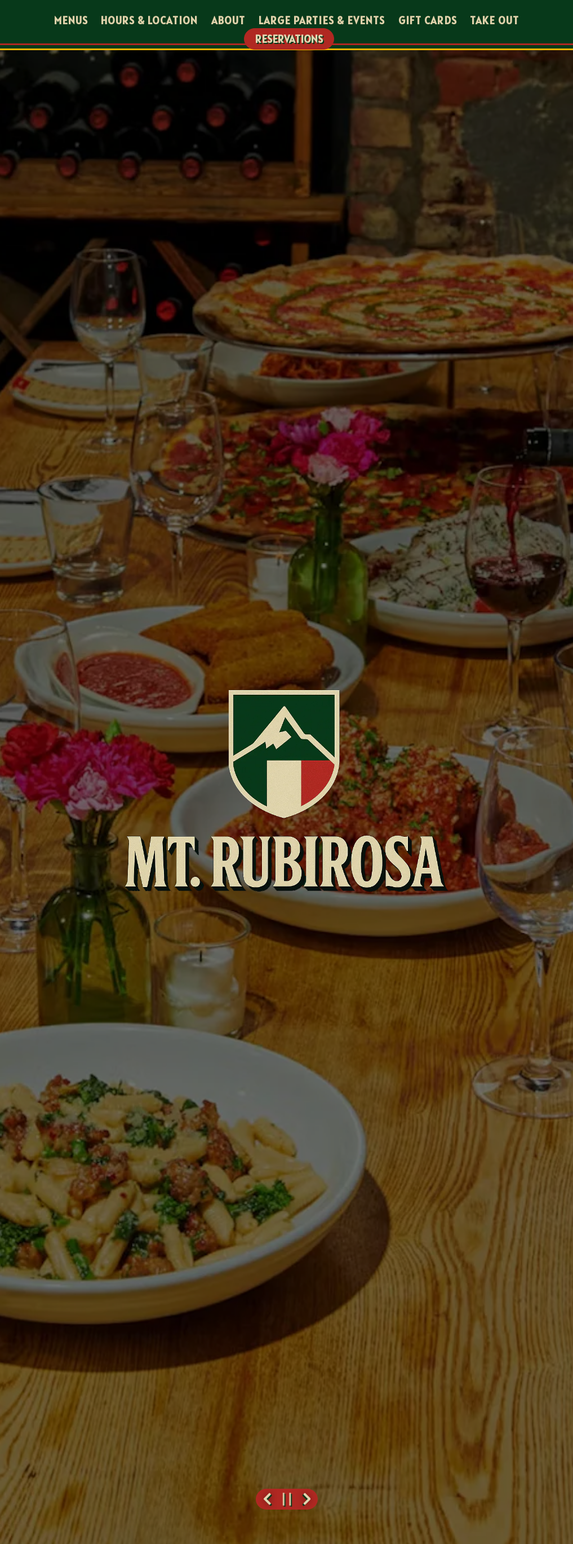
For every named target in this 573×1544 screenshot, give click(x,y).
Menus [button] (71, 20)
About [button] (228, 20)
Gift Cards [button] (427, 20)
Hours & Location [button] (149, 20)
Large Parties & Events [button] (322, 20)
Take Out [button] (494, 20)
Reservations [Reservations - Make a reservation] (289, 39)
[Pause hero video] (286, 1499)
